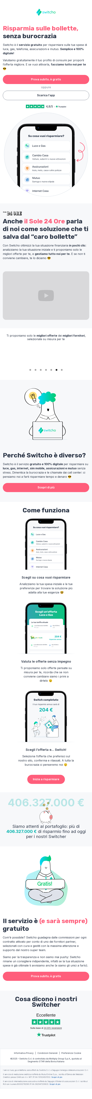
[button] (30, 370)
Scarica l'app (46, 95)
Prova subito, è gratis (46, 79)
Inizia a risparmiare (46, 779)
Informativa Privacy (24, 1053)
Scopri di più (46, 487)
